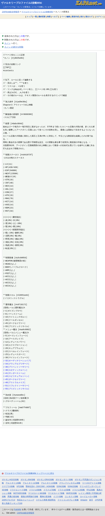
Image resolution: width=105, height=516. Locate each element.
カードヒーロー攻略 (88, 496)
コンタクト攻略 (71, 496)
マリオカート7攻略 (56, 493)
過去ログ (88, 17)
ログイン (99, 17)
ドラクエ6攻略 (35, 490)
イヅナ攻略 (58, 496)
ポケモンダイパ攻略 (64, 479)
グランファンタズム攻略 (69, 483)
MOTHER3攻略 (19, 493)
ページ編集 (65, 17)
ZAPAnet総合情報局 (10, 12)
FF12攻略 (91, 490)
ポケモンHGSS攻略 (10, 479)
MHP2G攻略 (71, 493)
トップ (29, 17)
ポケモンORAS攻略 (45, 479)
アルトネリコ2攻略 (31, 483)
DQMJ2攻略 (73, 486)
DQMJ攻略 (61, 486)
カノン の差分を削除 (13, 47)
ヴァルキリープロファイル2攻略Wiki (21, 3)
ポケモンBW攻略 (28, 479)
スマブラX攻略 (8, 486)
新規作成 (75, 17)
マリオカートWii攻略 (37, 493)
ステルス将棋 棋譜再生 (46, 500)
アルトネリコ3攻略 (49, 483)
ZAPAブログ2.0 (8, 500)
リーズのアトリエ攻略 (91, 483)
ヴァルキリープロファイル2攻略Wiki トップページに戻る (29, 473)
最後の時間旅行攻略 (29, 496)
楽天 (91, 500)
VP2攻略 (20, 486)
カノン (7, 43)
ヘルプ (54, 17)
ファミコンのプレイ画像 (68, 500)
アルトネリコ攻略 (13, 483)
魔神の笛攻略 (45, 496)
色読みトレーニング (25, 500)
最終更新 (42, 17)
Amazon (83, 500)
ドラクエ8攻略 (64, 490)
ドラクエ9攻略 (78, 490)
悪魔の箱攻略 (13, 496)
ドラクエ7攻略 (49, 490)
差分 (82, 17)
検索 (49, 17)
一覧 (35, 17)
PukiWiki (17, 509)
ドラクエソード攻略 (18, 490)
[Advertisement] (52, 26)
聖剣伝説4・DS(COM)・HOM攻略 (40, 486)
